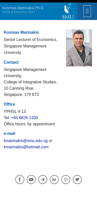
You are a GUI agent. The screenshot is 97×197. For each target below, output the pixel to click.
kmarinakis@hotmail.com (26, 147)
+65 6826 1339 (24, 118)
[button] (87, 11)
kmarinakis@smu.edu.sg (26, 141)
